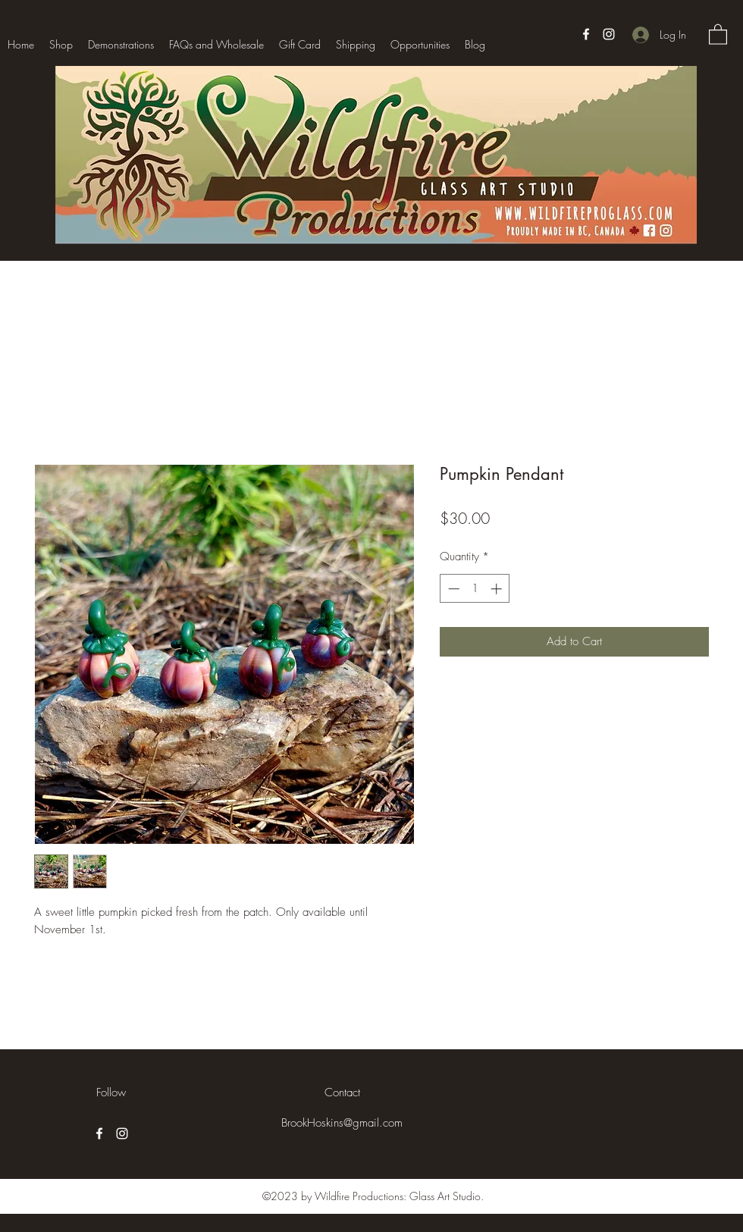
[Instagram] (608, 34)
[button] (718, 34)
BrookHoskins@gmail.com (342, 1122)
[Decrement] (452, 589)
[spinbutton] (474, 589)
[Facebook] (586, 34)
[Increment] (497, 589)
